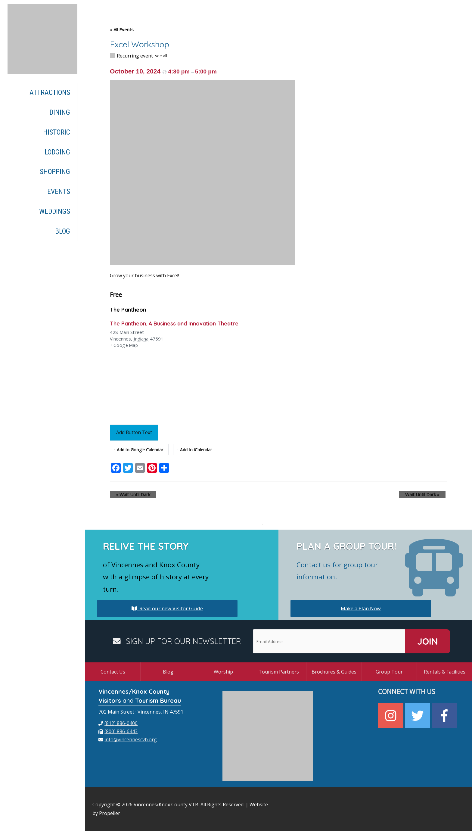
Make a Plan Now (361, 608)
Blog (168, 671)
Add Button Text (135, 432)
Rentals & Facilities (444, 671)
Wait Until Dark (127, 494)
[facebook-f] (445, 715)
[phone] (118, 723)
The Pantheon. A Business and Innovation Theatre (182, 323)
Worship (223, 671)
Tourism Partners (279, 671)
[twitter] (418, 715)
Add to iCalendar (199, 450)
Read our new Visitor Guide (167, 608)
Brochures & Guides (334, 671)
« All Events (122, 29)
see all (161, 55)
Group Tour (389, 671)
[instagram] (391, 715)
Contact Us (113, 671)
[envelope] (127, 739)
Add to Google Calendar (140, 450)
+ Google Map (125, 346)
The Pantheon (130, 309)
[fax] (118, 731)
